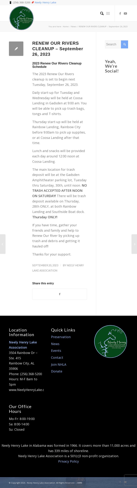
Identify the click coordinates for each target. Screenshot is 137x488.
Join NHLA (58, 364)
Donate (56, 371)
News (55, 344)
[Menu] (108, 13)
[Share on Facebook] (59, 294)
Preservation (61, 337)
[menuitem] (100, 13)
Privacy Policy (68, 461)
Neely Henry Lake (45, 2)
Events (56, 350)
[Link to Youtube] (125, 13)
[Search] (100, 13)
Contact (57, 357)
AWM (79, 482)
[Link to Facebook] (120, 13)
